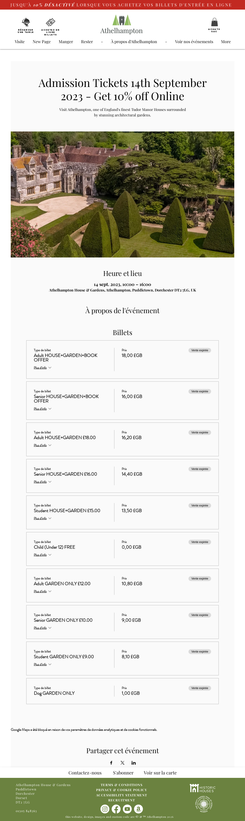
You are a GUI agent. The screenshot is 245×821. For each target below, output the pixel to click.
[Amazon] (138, 809)
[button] (214, 22)
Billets (50, 34)
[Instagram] (104, 809)
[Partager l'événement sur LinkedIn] (134, 763)
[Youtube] (127, 809)
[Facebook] (116, 809)
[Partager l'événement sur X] (122, 763)
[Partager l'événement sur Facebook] (111, 763)
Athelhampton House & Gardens (43, 785)
